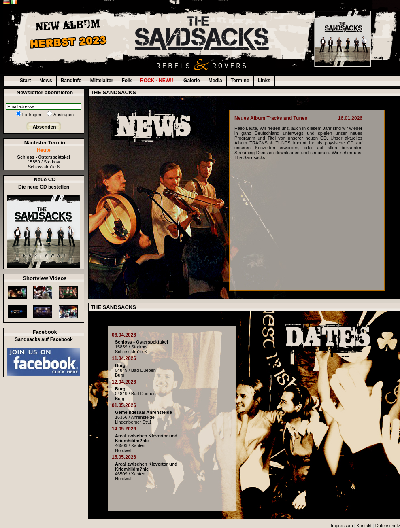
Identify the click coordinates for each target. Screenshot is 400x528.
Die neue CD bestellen (43, 187)
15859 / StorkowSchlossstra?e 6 (43, 162)
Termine (240, 80)
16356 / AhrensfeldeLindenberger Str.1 (143, 417)
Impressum (342, 525)
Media (215, 80)
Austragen (63, 114)
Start (25, 80)
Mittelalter (101, 80)
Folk (126, 80)
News (45, 80)
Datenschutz (387, 525)
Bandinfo (71, 80)
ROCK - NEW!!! (157, 80)
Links (264, 80)
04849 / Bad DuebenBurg (135, 370)
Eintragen (31, 114)
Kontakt (364, 525)
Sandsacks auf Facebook (43, 339)
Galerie (191, 80)
